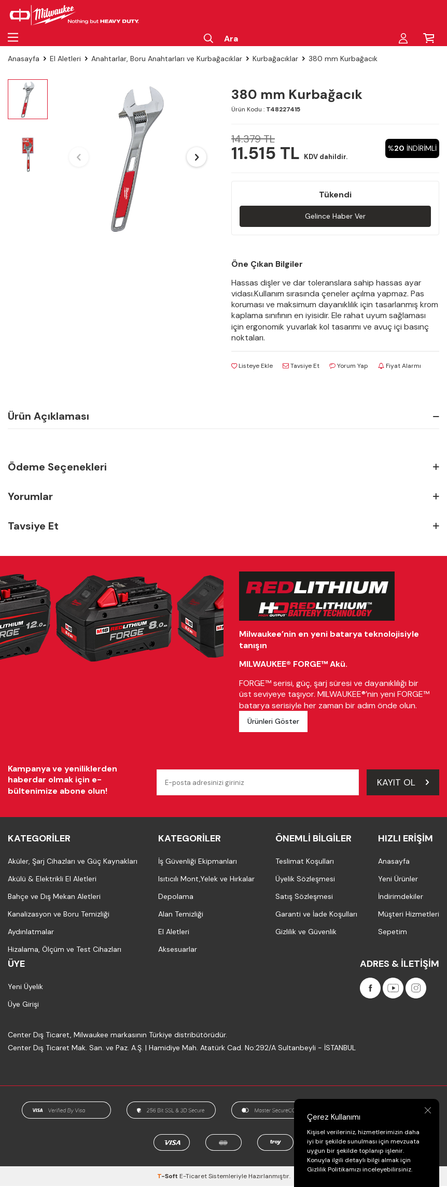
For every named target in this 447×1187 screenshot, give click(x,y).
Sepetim (392, 933)
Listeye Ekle (252, 367)
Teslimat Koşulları (304, 862)
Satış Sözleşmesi (304, 898)
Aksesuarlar (177, 950)
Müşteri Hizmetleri (408, 915)
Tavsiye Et (301, 367)
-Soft (168, 1177)
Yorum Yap (348, 367)
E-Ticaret (193, 1177)
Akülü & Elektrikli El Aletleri (52, 880)
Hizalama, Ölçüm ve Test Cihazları (64, 950)
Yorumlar (223, 498)
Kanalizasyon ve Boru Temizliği (58, 915)
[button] (79, 157)
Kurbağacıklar (275, 58)
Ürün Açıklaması (223, 417)
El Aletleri (65, 58)
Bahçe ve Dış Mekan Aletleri (54, 898)
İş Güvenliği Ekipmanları (197, 862)
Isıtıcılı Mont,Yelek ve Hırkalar (206, 880)
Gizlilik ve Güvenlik (306, 933)
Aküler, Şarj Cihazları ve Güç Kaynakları (72, 862)
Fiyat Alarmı (399, 367)
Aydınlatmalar (31, 933)
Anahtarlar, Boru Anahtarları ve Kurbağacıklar (166, 58)
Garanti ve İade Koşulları (316, 915)
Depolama (175, 898)
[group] (138, 157)
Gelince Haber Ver (335, 216)
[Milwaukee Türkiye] (74, 15)
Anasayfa (23, 58)
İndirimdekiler (400, 898)
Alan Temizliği (180, 915)
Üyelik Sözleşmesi (305, 880)
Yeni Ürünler (398, 880)
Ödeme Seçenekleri (223, 468)
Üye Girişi (23, 1005)
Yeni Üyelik (25, 988)
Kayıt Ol (403, 783)
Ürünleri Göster (273, 722)
